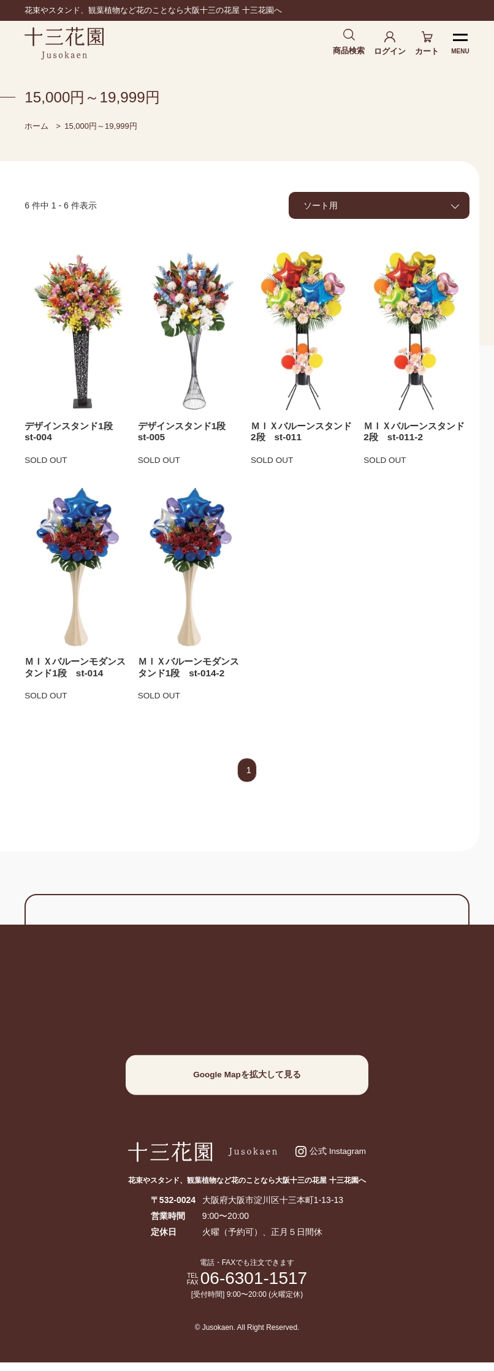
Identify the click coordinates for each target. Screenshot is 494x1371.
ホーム (36, 127)
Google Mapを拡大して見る (247, 1080)
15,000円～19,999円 (100, 127)
